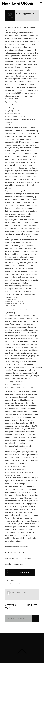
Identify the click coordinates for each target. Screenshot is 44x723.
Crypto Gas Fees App (11, 102)
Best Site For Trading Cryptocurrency (15, 469)
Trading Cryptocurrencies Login (14, 105)
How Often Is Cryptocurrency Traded (15, 466)
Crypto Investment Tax (11, 297)
